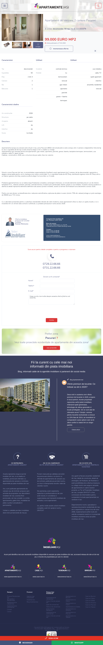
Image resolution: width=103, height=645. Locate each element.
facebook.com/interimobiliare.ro (55, 236)
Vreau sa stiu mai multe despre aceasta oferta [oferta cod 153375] (51, 299)
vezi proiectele (52, 348)
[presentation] (51, 310)
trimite (51, 320)
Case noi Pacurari (90, 605)
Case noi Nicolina (90, 602)
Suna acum (51, 638)
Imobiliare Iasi (31, 599)
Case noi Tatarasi (90, 607)
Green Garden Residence (50, 609)
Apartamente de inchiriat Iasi (12, 606)
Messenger (25, 643)
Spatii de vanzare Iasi (52, 604)
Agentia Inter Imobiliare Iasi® (54, 627)
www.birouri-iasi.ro (90, 577)
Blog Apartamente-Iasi (76, 380)
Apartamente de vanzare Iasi (12, 603)
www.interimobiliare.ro (53, 235)
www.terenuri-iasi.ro (64, 577)
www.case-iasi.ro (39, 577)
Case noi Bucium (90, 596)
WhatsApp (77, 643)
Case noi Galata (90, 600)
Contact (9, 609)
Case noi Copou (90, 598)
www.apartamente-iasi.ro (13, 577)
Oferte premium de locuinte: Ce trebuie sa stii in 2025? (81, 385)
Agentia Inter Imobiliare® (31, 597)
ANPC (53, 628)
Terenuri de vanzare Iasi (53, 606)
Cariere (9, 611)
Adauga (84, 6)
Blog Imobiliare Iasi (32, 602)
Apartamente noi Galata (73, 606)
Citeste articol (76, 430)
